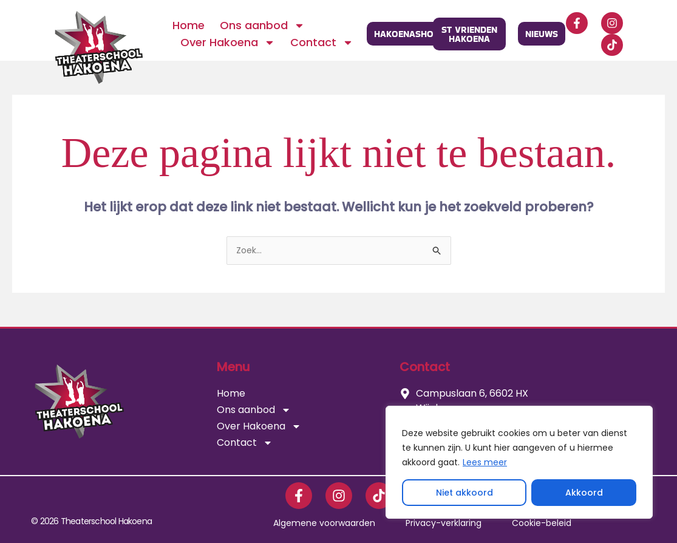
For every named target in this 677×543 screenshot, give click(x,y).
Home (188, 25)
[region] (519, 462)
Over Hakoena (227, 42)
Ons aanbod (262, 25)
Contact (321, 42)
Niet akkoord (464, 493)
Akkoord (584, 493)
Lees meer (485, 462)
